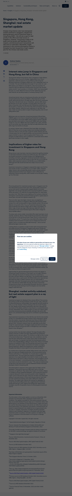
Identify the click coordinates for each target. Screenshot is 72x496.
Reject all (44, 259)
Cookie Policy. (23, 249)
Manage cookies (35, 259)
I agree (52, 259)
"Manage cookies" (44, 246)
